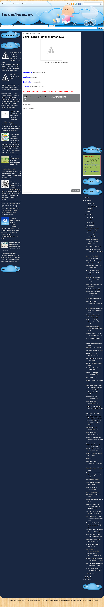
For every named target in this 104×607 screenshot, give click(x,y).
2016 (86, 200)
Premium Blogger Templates (90, 600)
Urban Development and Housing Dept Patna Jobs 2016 (94, 518)
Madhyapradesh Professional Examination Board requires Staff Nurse (15, 138)
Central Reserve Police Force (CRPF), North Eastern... (93, 279)
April (88, 220)
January (89, 573)
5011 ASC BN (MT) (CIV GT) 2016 (14, 77)
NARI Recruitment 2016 (93, 289)
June (88, 214)
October (89, 203)
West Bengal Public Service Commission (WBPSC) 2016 (94, 310)
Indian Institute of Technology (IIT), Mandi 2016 (94, 303)
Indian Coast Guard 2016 (93, 479)
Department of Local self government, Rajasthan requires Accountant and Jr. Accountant (11, 247)
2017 (86, 198)
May (88, 217)
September (90, 206)
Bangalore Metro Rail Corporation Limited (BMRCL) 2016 (93, 506)
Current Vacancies (14, 4)
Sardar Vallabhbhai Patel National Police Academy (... (94, 408)
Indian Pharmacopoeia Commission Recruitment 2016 (94, 251)
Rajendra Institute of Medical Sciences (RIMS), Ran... (92, 242)
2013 (86, 577)
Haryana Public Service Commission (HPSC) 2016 (93, 272)
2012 (86, 579)
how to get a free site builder (59, 600)
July (88, 211)
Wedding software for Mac (42, 600)
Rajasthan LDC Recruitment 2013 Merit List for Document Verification (15, 115)
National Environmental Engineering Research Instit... (93, 475)
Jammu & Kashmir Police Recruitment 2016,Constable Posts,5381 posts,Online (10, 95)
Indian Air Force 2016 (92, 492)
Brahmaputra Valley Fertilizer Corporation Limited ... (93, 322)
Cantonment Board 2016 (93, 298)
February (89, 225)
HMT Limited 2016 (91, 377)
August (89, 208)
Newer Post (27, 191)
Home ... (24, 4)
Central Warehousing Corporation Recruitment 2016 (94, 329)
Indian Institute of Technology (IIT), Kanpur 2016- (94, 463)
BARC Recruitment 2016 (93, 348)
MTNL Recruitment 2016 (93, 246)
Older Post (75, 191)
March (89, 222)
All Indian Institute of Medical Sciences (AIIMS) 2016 (92, 235)
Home (4, 4)
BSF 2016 (89, 458)
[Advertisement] (51, 170)
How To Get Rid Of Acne (74, 600)
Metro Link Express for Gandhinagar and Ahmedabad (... (93, 294)
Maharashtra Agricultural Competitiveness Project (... (94, 525)
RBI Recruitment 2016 (93, 413)
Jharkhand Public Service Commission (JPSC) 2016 (93, 392)
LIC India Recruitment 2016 (94, 350)
